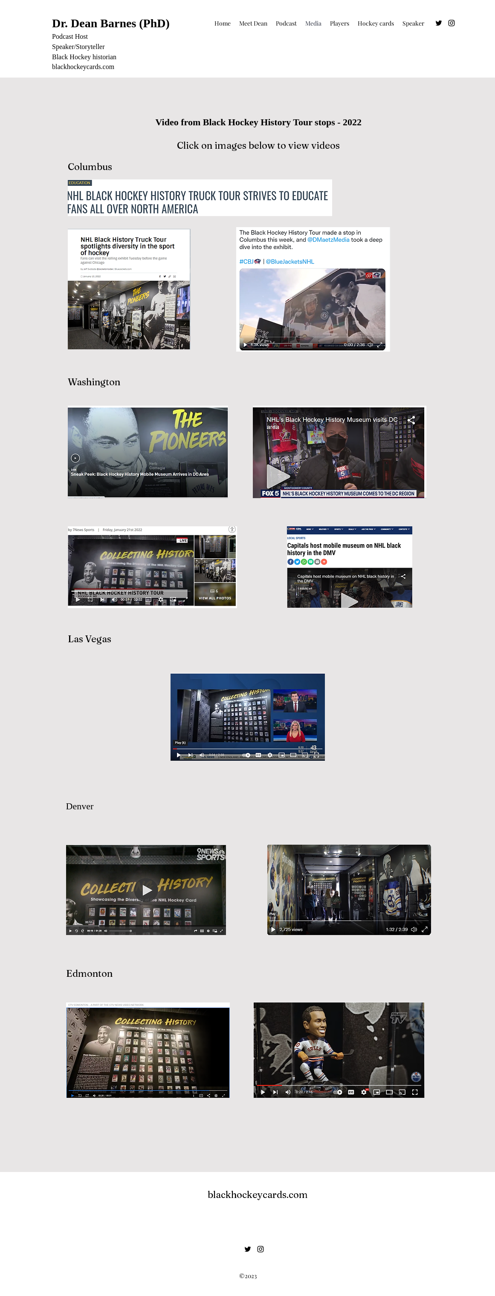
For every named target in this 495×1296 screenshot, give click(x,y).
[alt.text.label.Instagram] (451, 23)
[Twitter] (438, 23)
